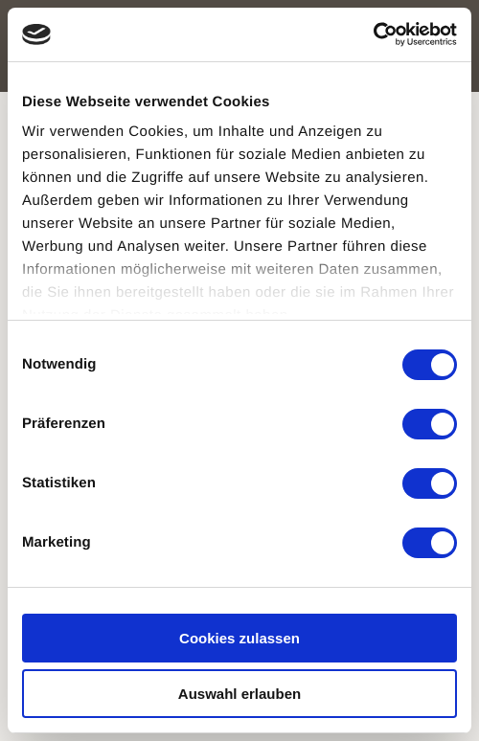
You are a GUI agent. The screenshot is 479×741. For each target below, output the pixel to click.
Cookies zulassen (239, 638)
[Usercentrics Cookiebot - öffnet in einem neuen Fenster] (373, 34)
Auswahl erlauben (239, 693)
